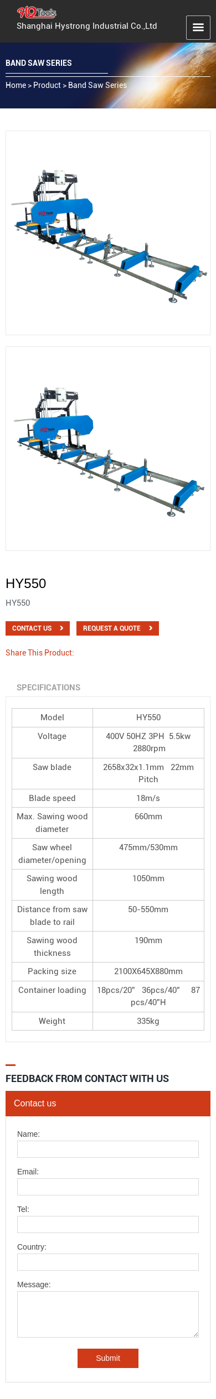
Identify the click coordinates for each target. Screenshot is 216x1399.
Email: (28, 1172)
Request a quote (112, 628)
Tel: (23, 1209)
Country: (32, 1247)
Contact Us (32, 628)
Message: (34, 1285)
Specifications (48, 688)
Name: (28, 1134)
